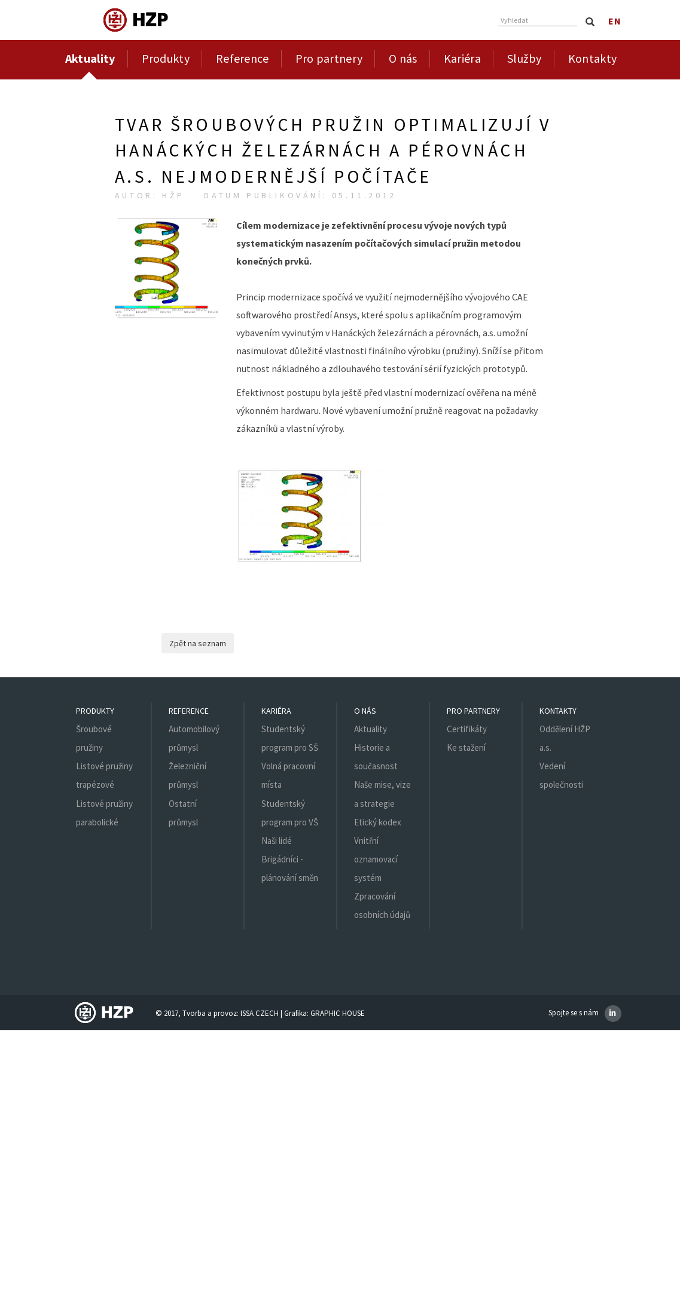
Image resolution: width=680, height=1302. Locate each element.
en (614, 21)
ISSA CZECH (259, 1013)
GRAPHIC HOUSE (337, 1013)
